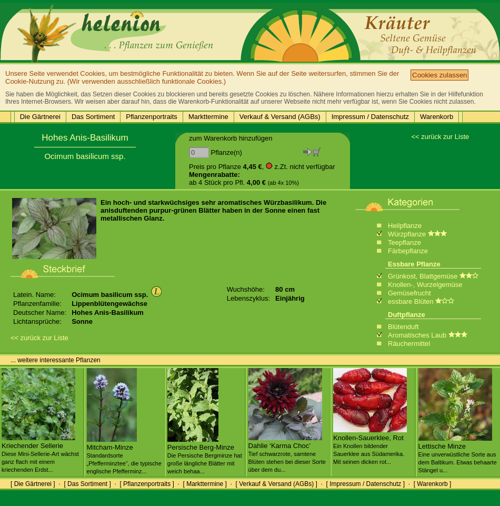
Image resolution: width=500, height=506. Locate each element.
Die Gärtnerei (40, 117)
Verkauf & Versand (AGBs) (280, 117)
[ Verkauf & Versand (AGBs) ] (276, 484)
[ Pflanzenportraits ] (146, 484)
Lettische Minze (457, 453)
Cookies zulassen (439, 75)
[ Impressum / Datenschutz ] (365, 484)
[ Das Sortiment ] (87, 484)
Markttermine (208, 117)
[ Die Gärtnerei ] (33, 484)
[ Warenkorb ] (433, 484)
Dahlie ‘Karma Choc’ (287, 453)
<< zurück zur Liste (440, 137)
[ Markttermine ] (204, 484)
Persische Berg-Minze (204, 454)
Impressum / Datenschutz (370, 117)
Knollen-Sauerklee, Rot (370, 445)
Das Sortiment (93, 117)
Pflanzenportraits (151, 117)
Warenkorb (436, 117)
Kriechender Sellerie (40, 453)
